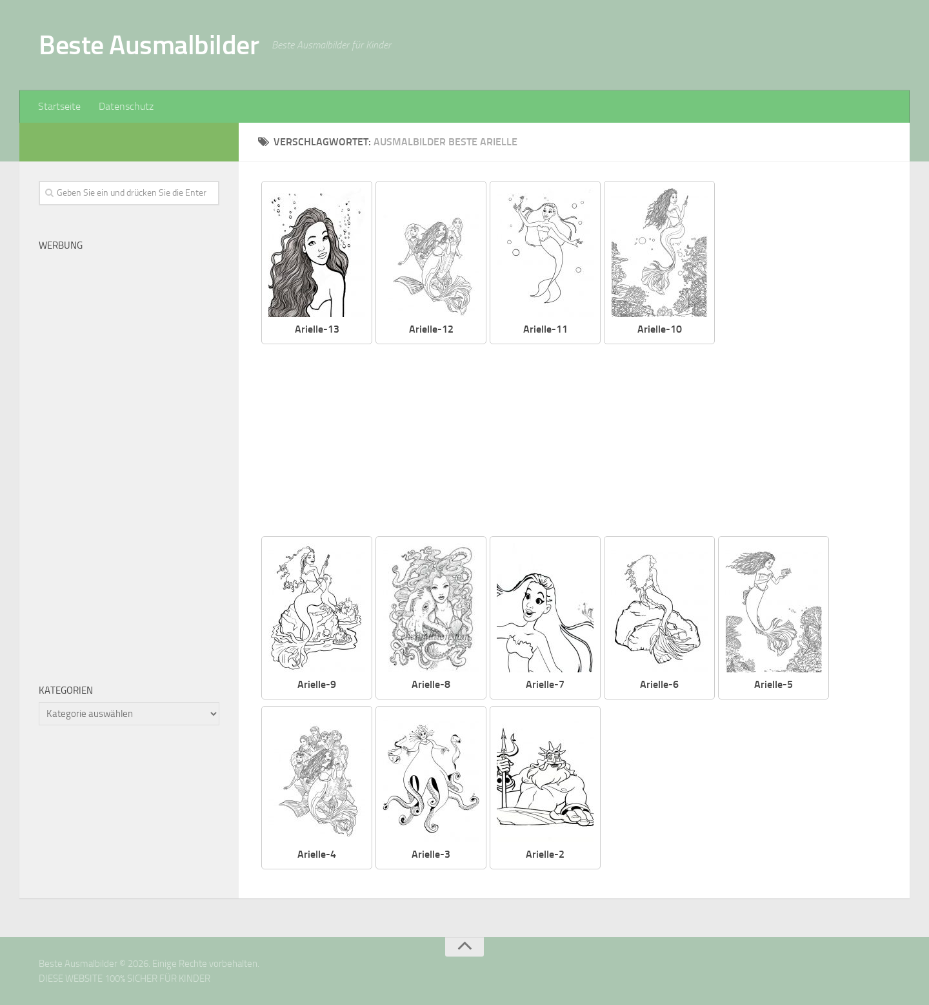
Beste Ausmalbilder (149, 45)
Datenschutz (126, 106)
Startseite (59, 106)
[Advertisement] (583, 441)
